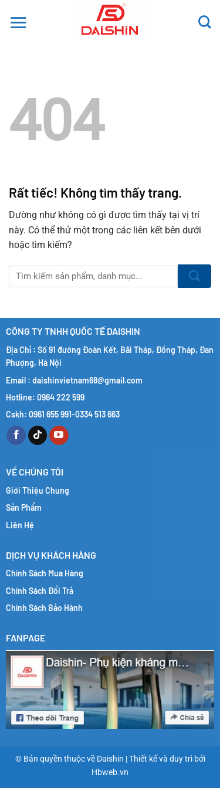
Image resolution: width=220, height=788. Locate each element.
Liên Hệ (20, 525)
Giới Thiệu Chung (37, 490)
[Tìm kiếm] (204, 20)
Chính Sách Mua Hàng (44, 573)
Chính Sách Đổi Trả (39, 591)
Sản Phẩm (24, 507)
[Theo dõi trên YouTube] (59, 436)
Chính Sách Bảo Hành (44, 608)
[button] (18, 20)
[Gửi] (194, 276)
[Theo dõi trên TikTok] (38, 436)
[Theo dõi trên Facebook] (16, 436)
